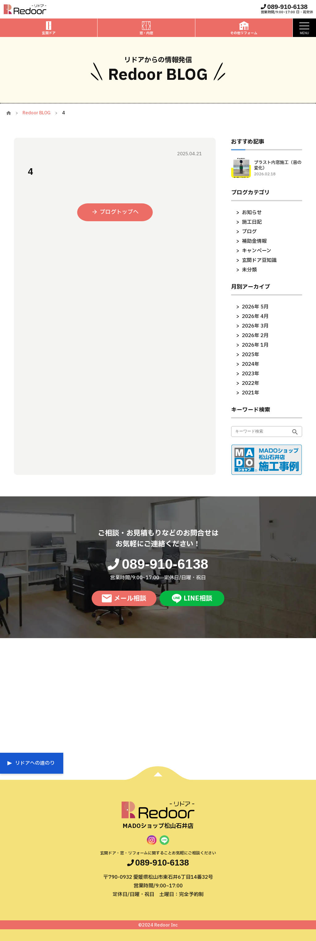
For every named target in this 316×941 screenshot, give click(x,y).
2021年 (250, 393)
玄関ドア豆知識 (259, 260)
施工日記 (252, 222)
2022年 (250, 383)
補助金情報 (254, 241)
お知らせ (252, 212)
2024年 (250, 364)
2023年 (250, 373)
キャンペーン (256, 251)
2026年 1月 (255, 345)
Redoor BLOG (37, 113)
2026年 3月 (255, 326)
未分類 (249, 270)
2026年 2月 (255, 335)
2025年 (250, 354)
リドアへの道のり (35, 763)
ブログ (249, 231)
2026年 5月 (255, 307)
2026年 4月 (255, 316)
